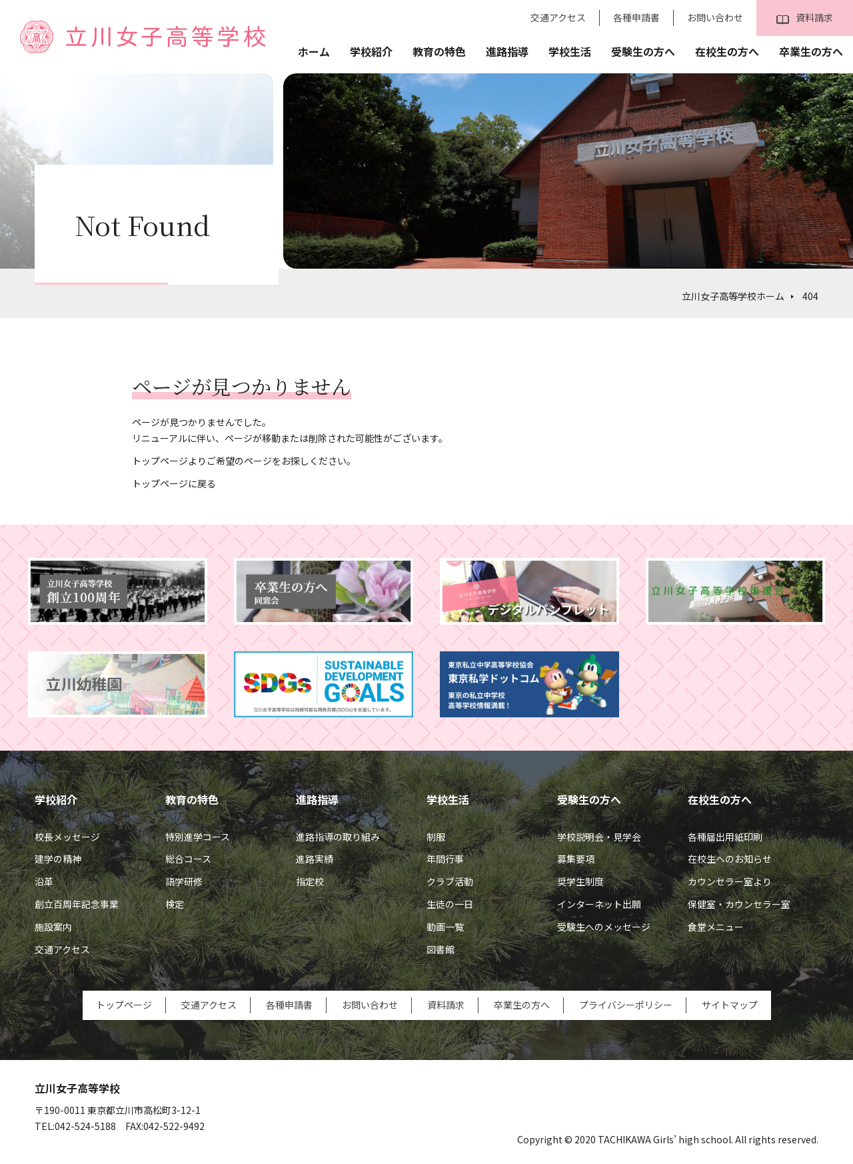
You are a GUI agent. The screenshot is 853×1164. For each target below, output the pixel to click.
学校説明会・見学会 (599, 836)
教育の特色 (439, 51)
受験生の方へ (643, 51)
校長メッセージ (67, 836)
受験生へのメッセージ (603, 926)
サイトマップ (730, 1004)
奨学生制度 (580, 881)
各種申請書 (636, 17)
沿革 (44, 881)
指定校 (310, 881)
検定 (174, 904)
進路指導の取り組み (338, 836)
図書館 (440, 949)
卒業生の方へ (811, 51)
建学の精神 (58, 858)
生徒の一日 (449, 904)
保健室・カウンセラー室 (739, 904)
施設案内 (53, 926)
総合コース (188, 858)
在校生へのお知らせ (730, 858)
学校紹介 (371, 51)
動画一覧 (445, 926)
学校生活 (569, 51)
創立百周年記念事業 (77, 904)
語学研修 (184, 881)
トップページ (124, 1004)
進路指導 (507, 51)
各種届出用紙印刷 (725, 836)
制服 (435, 836)
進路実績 (314, 858)
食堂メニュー (716, 926)
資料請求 (804, 18)
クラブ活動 (449, 881)
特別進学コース (197, 836)
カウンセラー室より (730, 881)
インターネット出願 (599, 904)
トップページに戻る (174, 483)
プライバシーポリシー (625, 1004)
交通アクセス (558, 17)
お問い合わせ (715, 17)
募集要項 (575, 858)
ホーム (314, 51)
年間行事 (445, 858)
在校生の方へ (727, 51)
